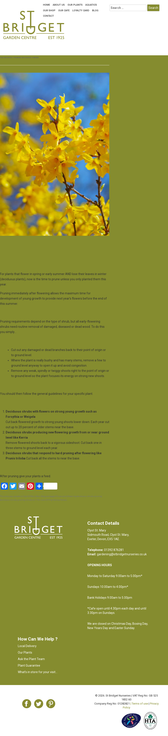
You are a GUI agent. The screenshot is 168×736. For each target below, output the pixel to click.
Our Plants (75, 4)
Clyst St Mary (29, 496)
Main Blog (40, 496)
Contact (48, 16)
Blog (95, 10)
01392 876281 (114, 550)
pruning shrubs (25, 500)
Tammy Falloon (60, 500)
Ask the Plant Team (31, 659)
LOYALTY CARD (80, 10)
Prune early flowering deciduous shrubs (75, 496)
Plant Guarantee (29, 665)
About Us (59, 4)
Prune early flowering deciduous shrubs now (42, 252)
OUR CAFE (64, 10)
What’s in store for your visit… (37, 672)
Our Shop (49, 10)
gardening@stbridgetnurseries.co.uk (122, 554)
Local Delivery (27, 646)
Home (46, 4)
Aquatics (91, 4)
